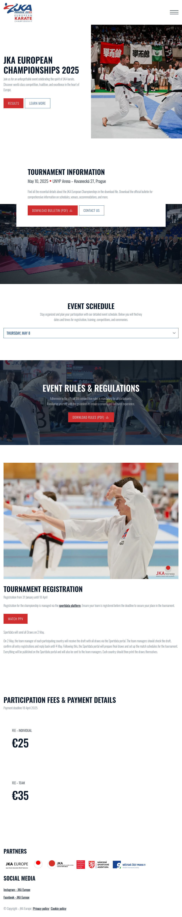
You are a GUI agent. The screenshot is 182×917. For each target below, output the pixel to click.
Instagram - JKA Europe (17, 889)
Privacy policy (41, 908)
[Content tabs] (91, 333)
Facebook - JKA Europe (16, 897)
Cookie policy (58, 908)
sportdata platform (70, 605)
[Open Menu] (174, 12)
